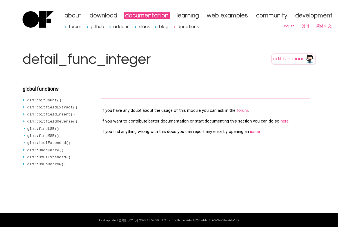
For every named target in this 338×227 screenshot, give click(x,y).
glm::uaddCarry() (45, 150)
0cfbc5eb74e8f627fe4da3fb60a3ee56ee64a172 (206, 220)
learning (188, 15)
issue (255, 131)
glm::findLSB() (43, 129)
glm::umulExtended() (49, 157)
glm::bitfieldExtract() (52, 107)
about (73, 15)
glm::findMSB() (43, 136)
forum (74, 26)
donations (188, 26)
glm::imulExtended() (49, 143)
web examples (227, 15)
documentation (146, 15)
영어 (305, 26)
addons (121, 26)
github (97, 26)
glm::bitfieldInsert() (51, 114)
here (285, 121)
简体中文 (324, 26)
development (314, 15)
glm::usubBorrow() (46, 164)
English (288, 26)
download (103, 15)
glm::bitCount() (44, 100)
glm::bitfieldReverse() (52, 121)
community (271, 15)
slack (144, 26)
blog (163, 26)
